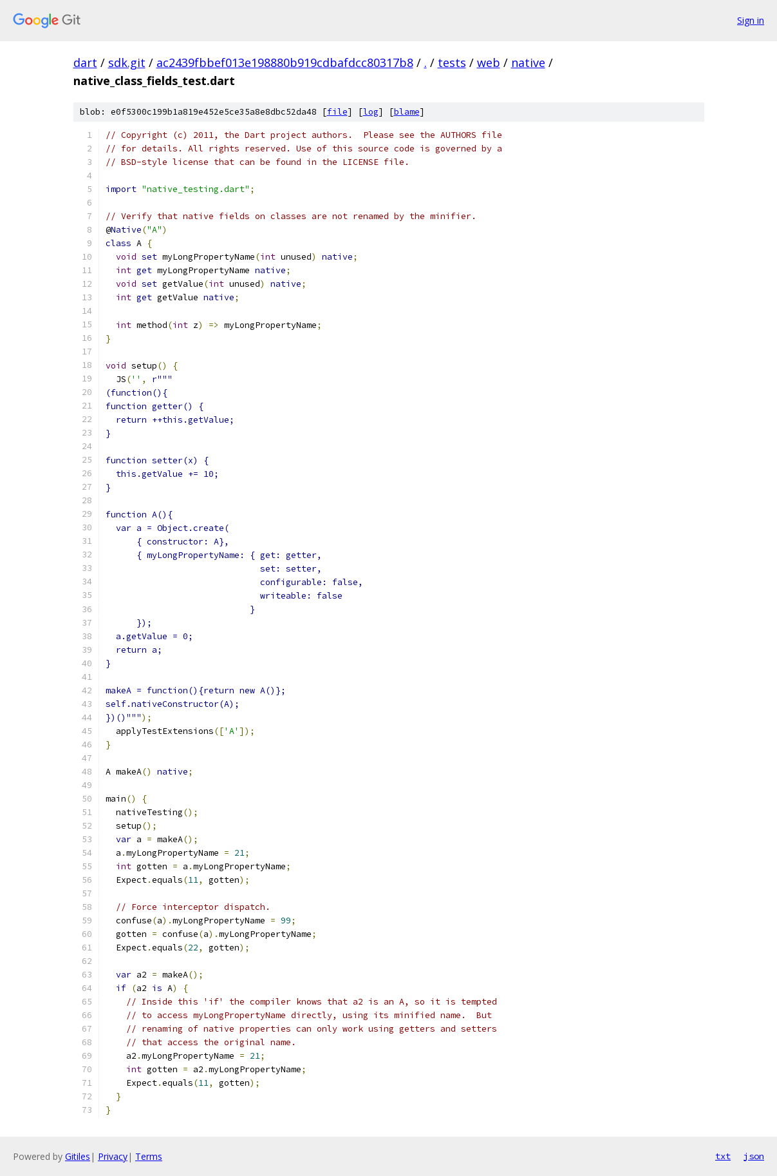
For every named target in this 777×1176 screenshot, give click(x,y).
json (754, 1156)
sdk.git (126, 62)
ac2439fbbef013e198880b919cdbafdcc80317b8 (284, 62)
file (337, 111)
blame (407, 111)
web (488, 62)
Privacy (112, 1156)
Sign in (750, 20)
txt (723, 1156)
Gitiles (77, 1156)
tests (452, 62)
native (528, 62)
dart (85, 62)
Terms (148, 1156)
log (371, 111)
